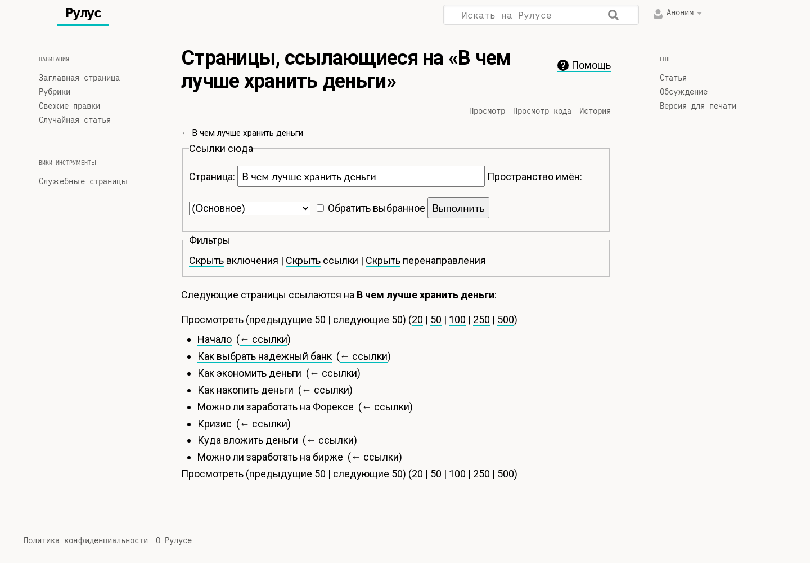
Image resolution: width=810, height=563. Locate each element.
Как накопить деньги (245, 390)
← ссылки (263, 339)
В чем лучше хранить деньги (247, 133)
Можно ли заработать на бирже (270, 457)
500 (505, 319)
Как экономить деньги (249, 373)
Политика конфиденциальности (86, 540)
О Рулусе (174, 540)
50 (436, 319)
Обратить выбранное (376, 208)
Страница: (212, 176)
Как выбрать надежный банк (264, 356)
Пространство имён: (534, 176)
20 (417, 319)
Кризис (214, 424)
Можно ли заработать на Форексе (275, 407)
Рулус (83, 13)
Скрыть (206, 260)
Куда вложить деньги (247, 440)
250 (481, 319)
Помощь (591, 65)
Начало (214, 339)
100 (457, 319)
